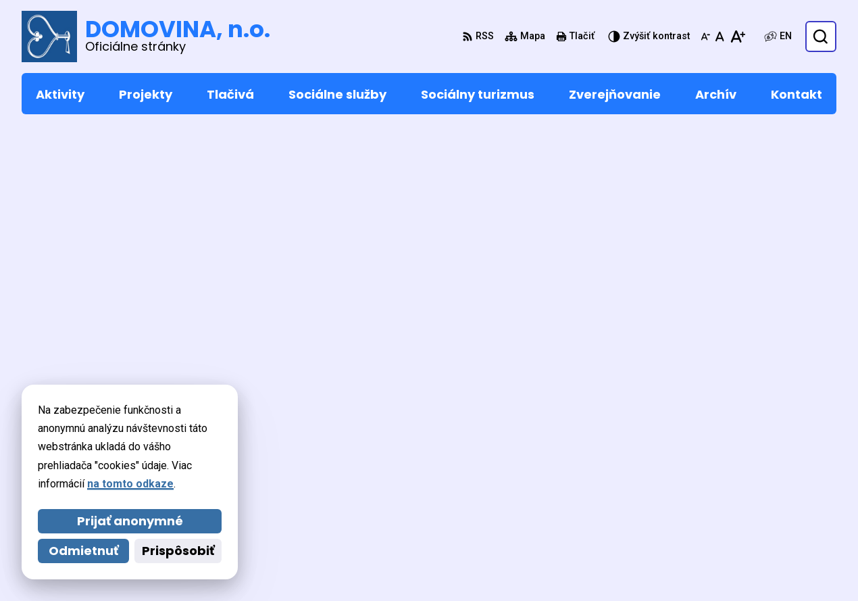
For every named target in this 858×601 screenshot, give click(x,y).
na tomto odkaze (130, 483)
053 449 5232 (728, 486)
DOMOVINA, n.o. (394, 564)
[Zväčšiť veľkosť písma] (737, 36)
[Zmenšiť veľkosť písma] (705, 36)
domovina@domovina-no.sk (765, 502)
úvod (476, 189)
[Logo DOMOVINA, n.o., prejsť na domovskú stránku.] (146, 36)
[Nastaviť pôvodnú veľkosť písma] (720, 36)
